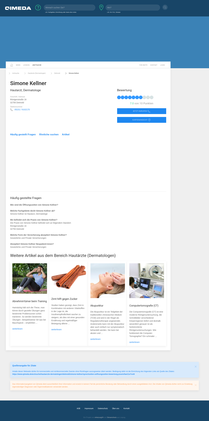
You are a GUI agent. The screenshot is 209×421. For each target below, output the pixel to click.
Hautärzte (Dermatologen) (35, 73)
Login (162, 65)
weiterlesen (17, 329)
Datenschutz (103, 408)
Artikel (66, 134)
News (18, 65)
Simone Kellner (71, 73)
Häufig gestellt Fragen (23, 134)
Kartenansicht (142, 119)
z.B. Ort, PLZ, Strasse (113, 12)
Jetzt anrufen (142, 111)
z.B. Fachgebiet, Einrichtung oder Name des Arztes (60, 12)
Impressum (89, 408)
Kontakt (153, 65)
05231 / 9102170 (22, 109)
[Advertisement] (104, 39)
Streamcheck (111, 417)
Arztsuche (37, 65)
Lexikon (26, 65)
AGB (78, 408)
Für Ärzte (143, 65)
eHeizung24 (99, 417)
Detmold (55, 73)
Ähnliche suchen (49, 134)
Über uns (115, 408)
